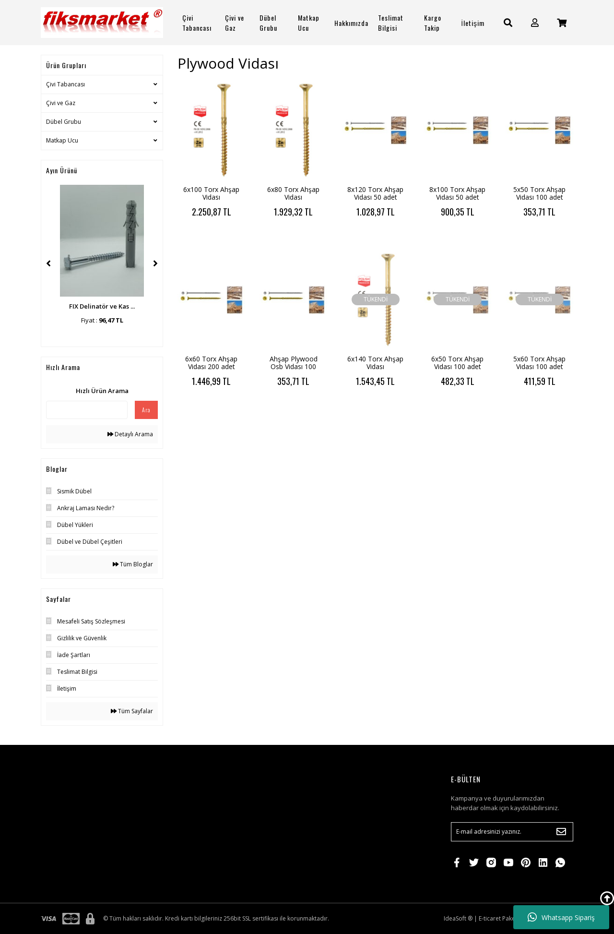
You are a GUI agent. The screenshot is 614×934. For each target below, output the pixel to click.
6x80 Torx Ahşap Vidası (293, 193)
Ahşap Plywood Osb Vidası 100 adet (294, 366)
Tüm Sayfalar (132, 711)
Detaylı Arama (130, 434)
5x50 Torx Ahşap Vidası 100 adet (539, 193)
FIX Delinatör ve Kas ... (102, 306)
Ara (146, 410)
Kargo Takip (432, 22)
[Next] (155, 263)
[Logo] (102, 22)
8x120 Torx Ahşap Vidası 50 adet (375, 193)
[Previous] (48, 263)
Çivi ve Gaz (60, 103)
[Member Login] (535, 22)
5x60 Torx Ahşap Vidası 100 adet (539, 362)
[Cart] (562, 22)
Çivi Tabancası (65, 84)
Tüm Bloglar (133, 564)
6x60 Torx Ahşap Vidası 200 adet (211, 362)
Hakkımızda (351, 23)
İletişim (472, 23)
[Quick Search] (87, 410)
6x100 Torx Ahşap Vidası (211, 193)
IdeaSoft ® (458, 918)
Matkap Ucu (62, 140)
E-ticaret (490, 918)
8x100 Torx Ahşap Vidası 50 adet (457, 193)
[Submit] (561, 831)
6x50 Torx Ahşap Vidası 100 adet (457, 362)
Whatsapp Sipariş (561, 917)
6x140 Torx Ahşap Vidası (375, 362)
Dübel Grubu (63, 122)
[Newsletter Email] (512, 831)
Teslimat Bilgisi (390, 22)
